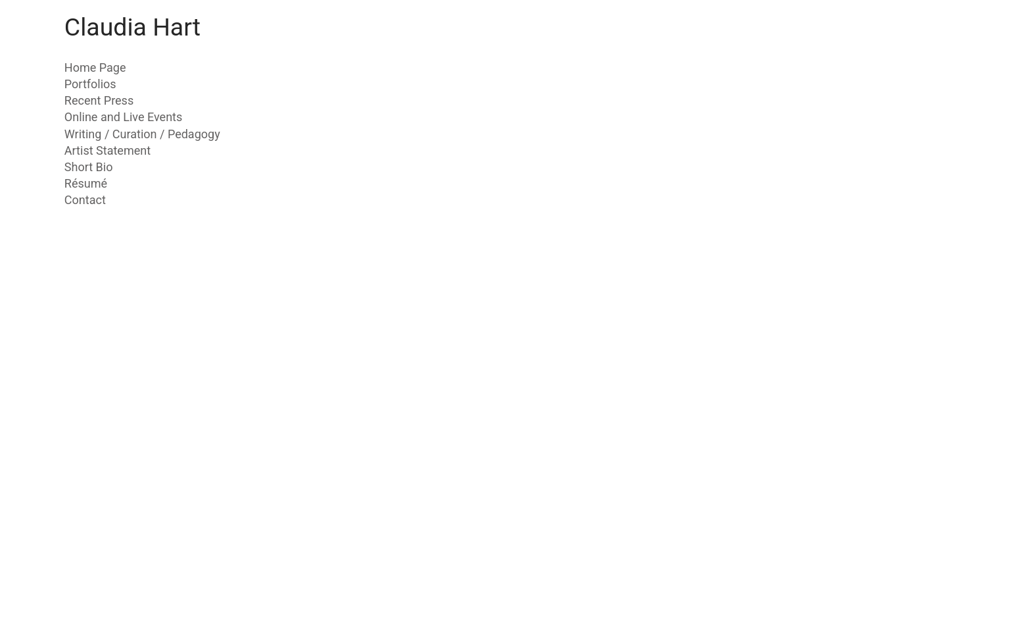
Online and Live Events (123, 117)
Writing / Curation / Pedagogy (142, 134)
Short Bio (88, 167)
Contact (85, 200)
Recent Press (98, 100)
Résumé (85, 183)
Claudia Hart (132, 27)
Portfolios (90, 84)
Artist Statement (107, 150)
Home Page (95, 67)
